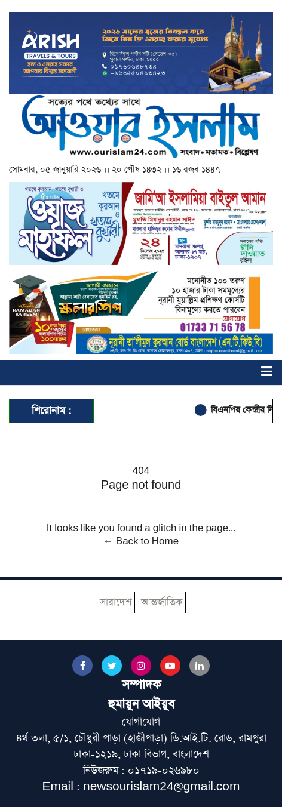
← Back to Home (141, 541)
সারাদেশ (115, 602)
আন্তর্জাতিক (161, 602)
